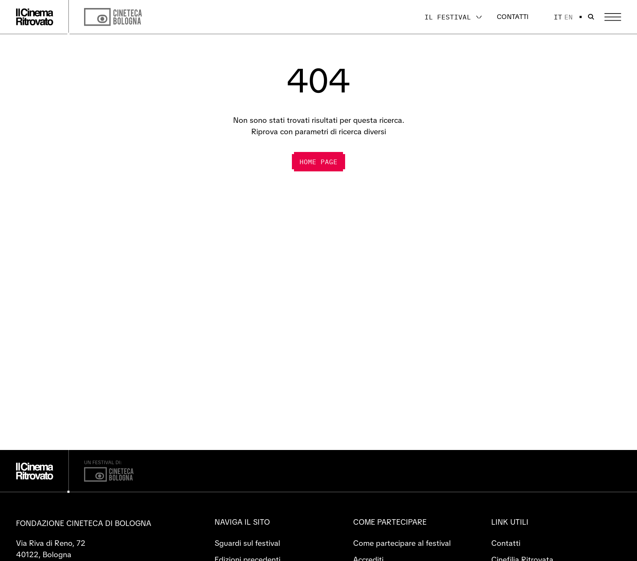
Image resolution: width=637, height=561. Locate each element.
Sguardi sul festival (247, 543)
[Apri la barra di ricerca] (591, 17)
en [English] (568, 17)
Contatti (512, 16)
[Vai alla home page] (34, 16)
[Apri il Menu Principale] (612, 17)
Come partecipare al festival (402, 543)
